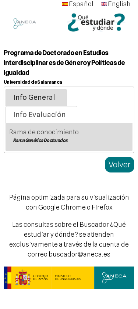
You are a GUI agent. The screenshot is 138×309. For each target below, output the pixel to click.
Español (77, 4)
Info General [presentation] (34, 97)
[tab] (36, 97)
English (116, 4)
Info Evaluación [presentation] (39, 114)
